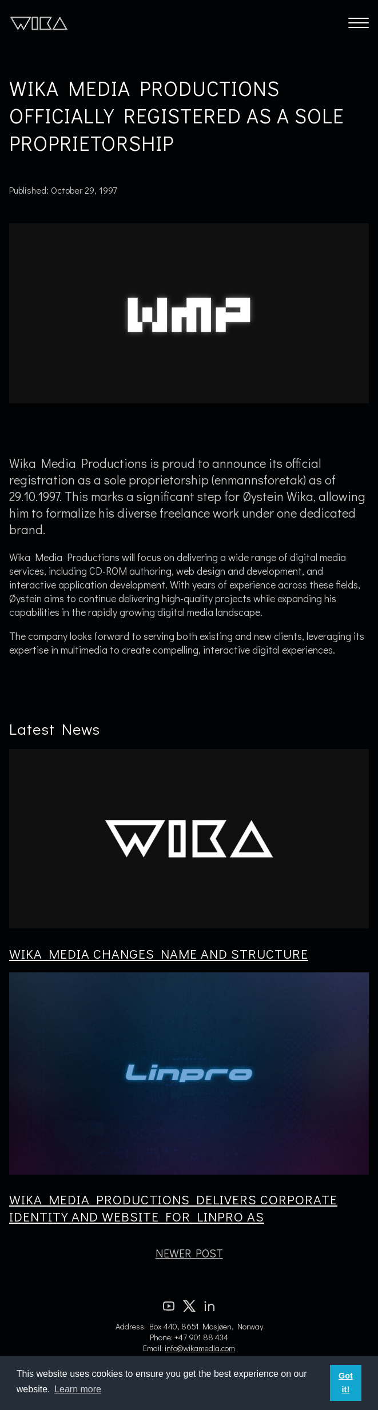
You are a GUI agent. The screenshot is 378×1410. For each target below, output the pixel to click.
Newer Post (189, 1252)
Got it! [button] (346, 1382)
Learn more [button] (77, 1389)
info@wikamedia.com (200, 1348)
